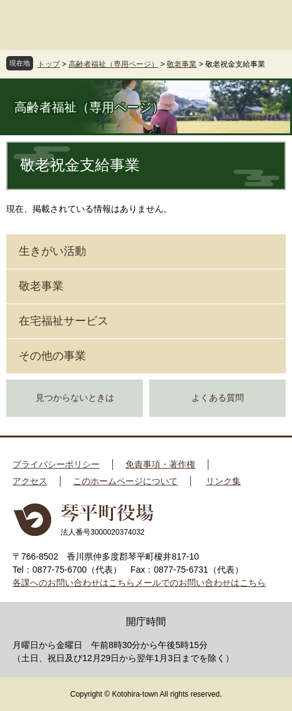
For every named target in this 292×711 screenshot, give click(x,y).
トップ (48, 64)
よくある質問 (218, 398)
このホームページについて (125, 481)
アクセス (29, 481)
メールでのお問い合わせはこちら (200, 583)
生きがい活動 (52, 251)
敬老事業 (182, 64)
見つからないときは (75, 398)
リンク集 (223, 481)
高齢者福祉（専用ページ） (113, 64)
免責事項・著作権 (160, 464)
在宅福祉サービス (64, 321)
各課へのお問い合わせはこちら (73, 583)
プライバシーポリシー (56, 464)
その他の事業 (52, 356)
